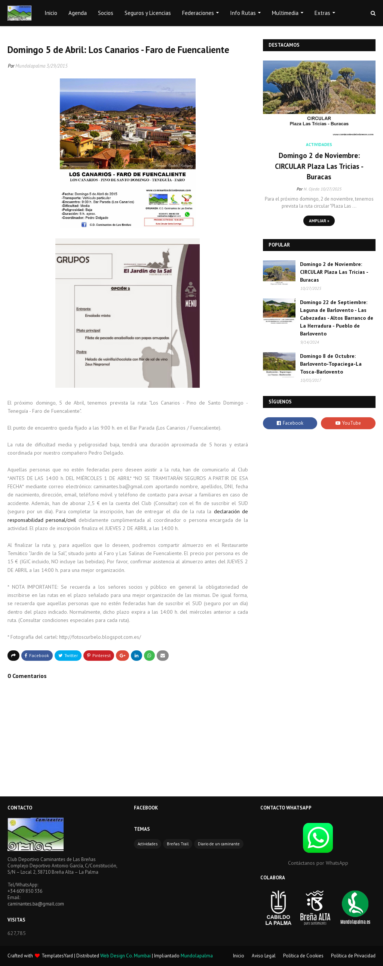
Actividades (147, 843)
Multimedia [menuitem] (285, 12)
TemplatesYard (57, 956)
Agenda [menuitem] (77, 12)
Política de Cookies (303, 956)
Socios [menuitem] (105, 12)
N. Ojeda (311, 189)
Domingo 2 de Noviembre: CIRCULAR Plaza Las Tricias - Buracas (319, 166)
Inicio (238, 956)
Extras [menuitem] (322, 12)
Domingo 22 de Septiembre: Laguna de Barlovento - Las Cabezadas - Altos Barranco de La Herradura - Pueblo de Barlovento (336, 318)
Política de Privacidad (353, 956)
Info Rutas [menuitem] (243, 12)
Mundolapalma (30, 66)
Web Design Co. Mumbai (125, 956)
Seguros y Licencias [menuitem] (148, 12)
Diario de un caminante (219, 843)
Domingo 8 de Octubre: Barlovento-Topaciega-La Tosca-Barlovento (331, 364)
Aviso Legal (264, 956)
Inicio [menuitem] (51, 12)
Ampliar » (319, 220)
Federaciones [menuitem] (198, 12)
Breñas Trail (178, 843)
